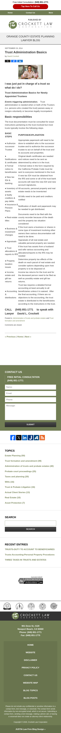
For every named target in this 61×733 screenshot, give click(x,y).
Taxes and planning (17, 476)
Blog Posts (30, 698)
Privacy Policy (30, 668)
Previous (10, 337)
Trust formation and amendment (23, 461)
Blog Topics (30, 690)
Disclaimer (30, 660)
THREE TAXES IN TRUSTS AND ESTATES (25, 560)
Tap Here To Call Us (30, 6)
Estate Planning (15, 455)
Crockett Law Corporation (37, 722)
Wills (9, 482)
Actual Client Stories (17, 492)
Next (28, 337)
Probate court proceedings (20, 471)
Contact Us (30, 13)
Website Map (30, 683)
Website (30, 652)
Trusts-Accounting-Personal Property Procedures (30, 555)
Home (10, 13)
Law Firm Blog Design (29, 729)
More (51, 13)
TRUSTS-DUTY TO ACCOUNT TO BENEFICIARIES (30, 549)
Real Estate (13, 497)
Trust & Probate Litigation (20, 487)
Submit (30, 424)
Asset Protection (15, 503)
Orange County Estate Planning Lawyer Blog (30, 23)
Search (30, 529)
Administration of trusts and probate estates (29, 318)
